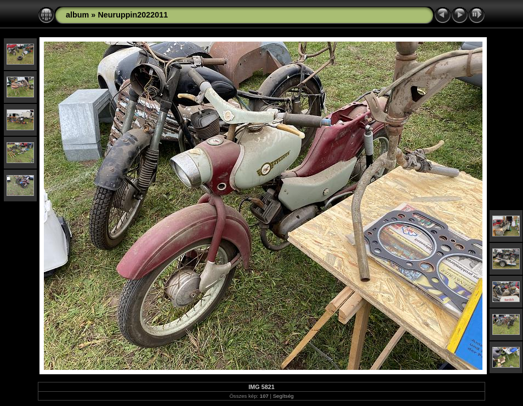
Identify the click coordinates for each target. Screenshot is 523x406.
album (77, 14)
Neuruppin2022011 (133, 14)
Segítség (283, 396)
